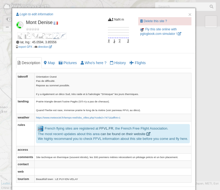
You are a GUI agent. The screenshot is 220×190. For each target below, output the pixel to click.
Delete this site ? (153, 21)
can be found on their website (125, 134)
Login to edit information (34, 14)
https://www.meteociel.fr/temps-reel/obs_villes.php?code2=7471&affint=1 (78, 117)
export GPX (25, 46)
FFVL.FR (106, 128)
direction (45, 46)
